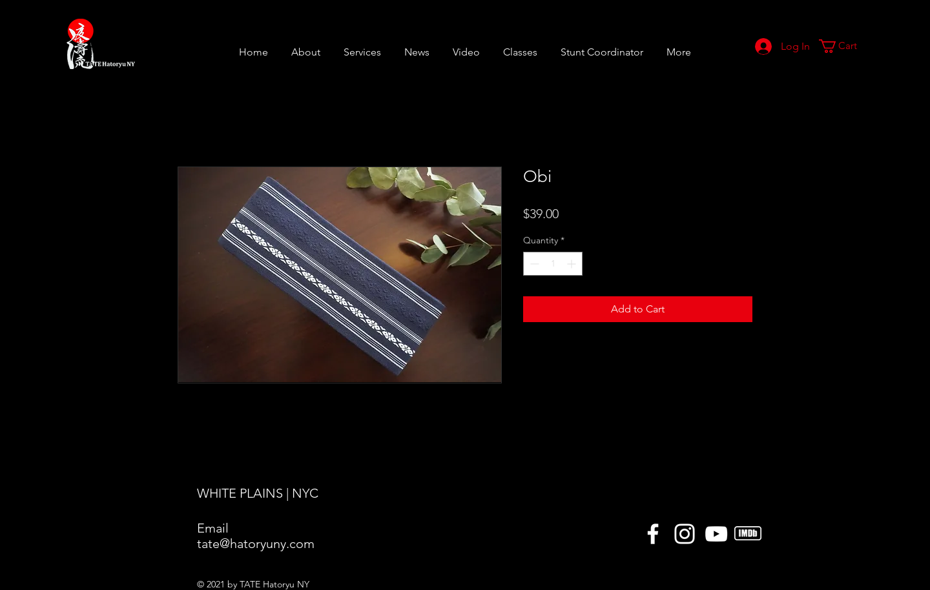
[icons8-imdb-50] (747, 533)
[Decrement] (533, 263)
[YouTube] (716, 533)
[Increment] (572, 263)
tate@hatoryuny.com (256, 543)
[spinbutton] (552, 263)
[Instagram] (684, 533)
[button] (520, 46)
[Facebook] (652, 533)
